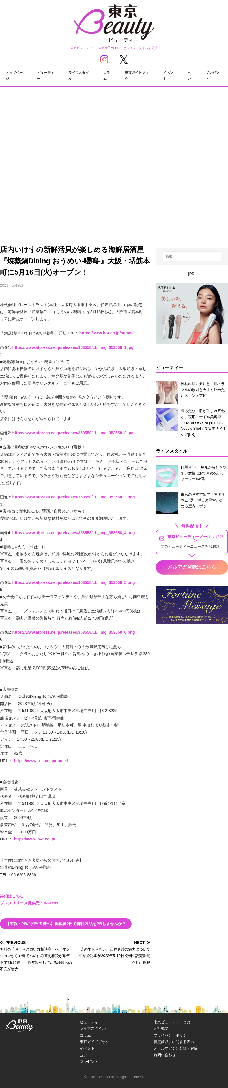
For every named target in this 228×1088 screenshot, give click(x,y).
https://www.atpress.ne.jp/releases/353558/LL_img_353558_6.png (73, 632)
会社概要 (161, 1028)
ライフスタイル (78, 76)
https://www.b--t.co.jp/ (34, 839)
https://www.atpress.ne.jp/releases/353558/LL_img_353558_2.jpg (73, 433)
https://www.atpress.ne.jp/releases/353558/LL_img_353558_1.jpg (73, 347)
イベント (168, 76)
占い (189, 76)
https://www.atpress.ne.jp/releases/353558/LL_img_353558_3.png (73, 497)
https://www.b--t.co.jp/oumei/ (106, 333)
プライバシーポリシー (172, 1035)
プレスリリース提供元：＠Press (29, 903)
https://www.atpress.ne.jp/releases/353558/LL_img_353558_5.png (73, 582)
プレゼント (212, 76)
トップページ (14, 76)
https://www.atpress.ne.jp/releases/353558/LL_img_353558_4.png (73, 532)
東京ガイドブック (137, 76)
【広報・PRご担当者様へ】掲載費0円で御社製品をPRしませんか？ (66, 923)
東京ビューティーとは (172, 1022)
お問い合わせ (165, 1055)
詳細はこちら (12, 896)
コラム (106, 76)
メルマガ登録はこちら (192, 567)
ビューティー (45, 76)
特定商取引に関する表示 (174, 1042)
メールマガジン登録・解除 (176, 1048)
